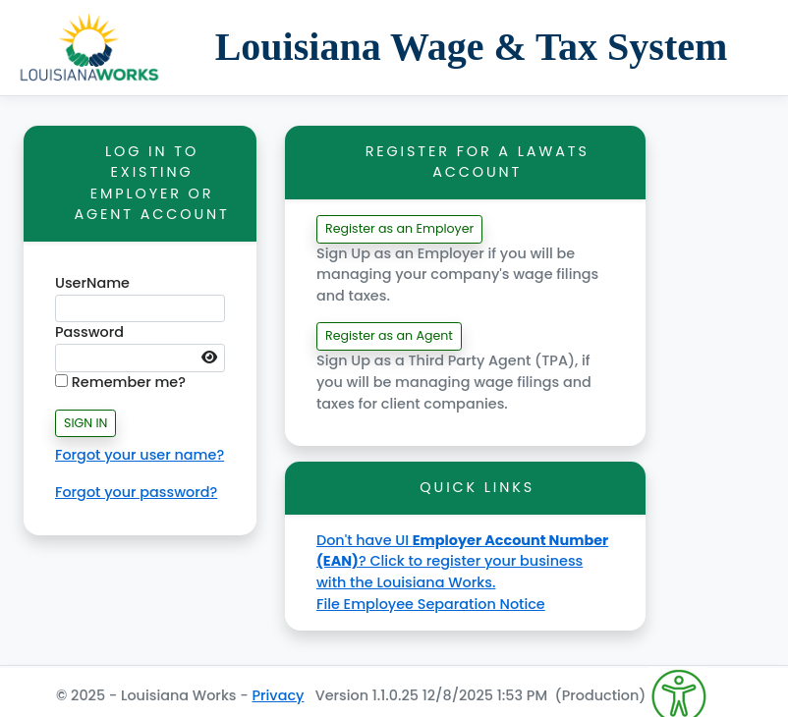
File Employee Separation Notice (430, 604)
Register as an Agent (389, 335)
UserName (92, 283)
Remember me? (120, 382)
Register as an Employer (399, 228)
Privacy (278, 695)
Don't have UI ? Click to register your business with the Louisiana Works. (462, 561)
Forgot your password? (136, 492)
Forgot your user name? (139, 455)
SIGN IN (85, 422)
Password (89, 332)
